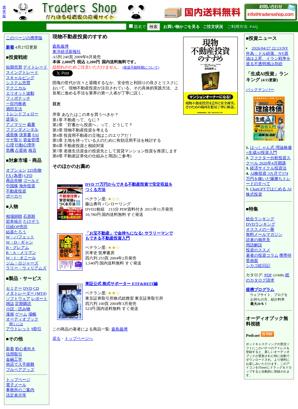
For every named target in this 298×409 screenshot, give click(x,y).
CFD (28, 175)
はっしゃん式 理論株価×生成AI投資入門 (269, 150)
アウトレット (18, 328)
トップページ (18, 379)
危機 (10, 150)
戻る (56, 338)
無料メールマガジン (264, 234)
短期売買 (14, 67)
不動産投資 (16, 191)
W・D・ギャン (19, 242)
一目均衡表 (16, 103)
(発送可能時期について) (141, 67)
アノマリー (16, 124)
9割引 (36, 328)
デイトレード (35, 67)
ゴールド (31, 180)
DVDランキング (260, 224)
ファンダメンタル (22, 129)
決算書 (25, 134)
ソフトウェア (18, 298)
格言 (32, 150)
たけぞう (31, 221)
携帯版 (4, 11)
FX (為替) (14, 175)
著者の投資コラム (262, 255)
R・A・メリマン (21, 252)
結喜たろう (16, 232)
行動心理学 (25, 145)
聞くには (16, 324)
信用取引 (14, 354)
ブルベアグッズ (20, 369)
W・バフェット (20, 237)
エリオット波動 (20, 93)
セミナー (14, 288)
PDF (268, 275)
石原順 (29, 216)
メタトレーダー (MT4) (26, 293)
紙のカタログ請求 (267, 278)
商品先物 (14, 180)
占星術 (21, 150)
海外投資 (27, 185)
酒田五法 (14, 109)
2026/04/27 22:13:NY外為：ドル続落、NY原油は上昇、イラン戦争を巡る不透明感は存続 (268, 56)
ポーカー (14, 196)
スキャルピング (20, 77)
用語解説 (254, 245)
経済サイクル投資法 (268, 168)
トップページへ (79, 338)
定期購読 (23, 303)
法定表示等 (16, 395)
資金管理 (31, 139)
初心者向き (25, 348)
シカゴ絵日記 (258, 265)
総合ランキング (260, 218)
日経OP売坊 (16, 226)
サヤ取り (14, 139)
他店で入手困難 (20, 364)
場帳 (32, 314)
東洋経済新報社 (66, 51)
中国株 (12, 185)
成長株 (12, 134)
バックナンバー (260, 89)
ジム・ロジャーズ (22, 263)
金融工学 (14, 359)
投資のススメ (258, 250)
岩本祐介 (14, 221)
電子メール (16, 385)
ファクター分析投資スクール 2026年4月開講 (268, 160)
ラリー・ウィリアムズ (26, 268)
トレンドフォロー (22, 114)
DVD (27, 288)
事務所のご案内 (20, 390)
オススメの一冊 (260, 229)
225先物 (34, 170)
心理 (10, 145)
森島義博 (60, 46)
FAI (35, 134)
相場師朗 (14, 216)
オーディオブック (22, 319)
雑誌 (10, 303)
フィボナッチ (18, 98)
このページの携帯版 (24, 38)
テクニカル (16, 88)
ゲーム (21, 314)
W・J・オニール (21, 257)
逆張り (12, 119)
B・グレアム (17, 247)
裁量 (31, 124)
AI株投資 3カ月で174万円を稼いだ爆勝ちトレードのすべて (268, 178)
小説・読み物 (18, 309)
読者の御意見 (258, 239)
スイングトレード (22, 72)
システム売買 (18, 82)
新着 (10, 47)
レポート (39, 298)
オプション (16, 170)
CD (36, 288)
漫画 (10, 314)
